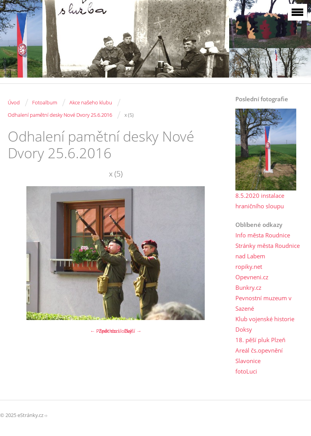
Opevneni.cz (251, 277)
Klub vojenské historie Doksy (264, 324)
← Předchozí (104, 330)
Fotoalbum (44, 102)
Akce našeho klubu (90, 102)
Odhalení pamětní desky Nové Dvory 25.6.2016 (60, 114)
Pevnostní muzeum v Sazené (263, 303)
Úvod (14, 102)
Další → (132, 330)
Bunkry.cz (248, 287)
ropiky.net (248, 266)
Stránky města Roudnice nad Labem (267, 251)
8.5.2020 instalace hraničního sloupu (259, 201)
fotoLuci (246, 371)
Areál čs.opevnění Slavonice (259, 355)
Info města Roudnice (262, 235)
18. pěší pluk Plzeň (260, 340)
